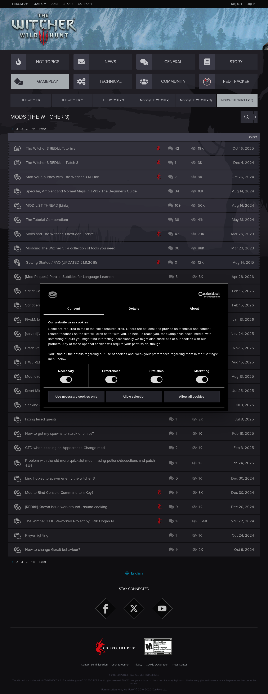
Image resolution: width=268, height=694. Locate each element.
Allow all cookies (191, 396)
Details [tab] (134, 308)
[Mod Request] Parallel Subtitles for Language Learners (71, 276)
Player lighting (38, 535)
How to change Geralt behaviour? (54, 549)
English (134, 573)
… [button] (27, 128)
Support (85, 4)
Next (42, 128)
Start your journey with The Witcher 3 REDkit (64, 177)
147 (33, 128)
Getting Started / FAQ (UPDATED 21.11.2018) (63, 262)
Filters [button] (249, 137)
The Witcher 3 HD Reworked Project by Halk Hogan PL (72, 521)
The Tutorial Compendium (49, 219)
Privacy (138, 664)
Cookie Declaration (157, 664)
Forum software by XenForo (134, 689)
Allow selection (133, 396)
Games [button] (37, 4)
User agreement (120, 664)
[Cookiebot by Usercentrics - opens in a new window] (201, 295)
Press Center (179, 664)
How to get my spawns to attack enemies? (61, 433)
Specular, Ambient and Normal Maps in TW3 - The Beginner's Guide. (84, 191)
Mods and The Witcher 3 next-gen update (62, 234)
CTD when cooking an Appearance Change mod (67, 447)
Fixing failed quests (43, 419)
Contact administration (94, 664)
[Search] (247, 117)
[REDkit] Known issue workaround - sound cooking (68, 507)
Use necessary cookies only (76, 396)
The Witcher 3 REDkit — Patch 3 (54, 162)
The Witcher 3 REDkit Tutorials (52, 148)
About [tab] (194, 308)
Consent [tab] (73, 308)
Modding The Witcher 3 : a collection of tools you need (72, 248)
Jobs (54, 4)
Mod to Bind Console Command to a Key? (61, 492)
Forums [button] (18, 4)
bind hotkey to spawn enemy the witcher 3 (62, 478)
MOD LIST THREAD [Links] (49, 205)
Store (68, 4)
